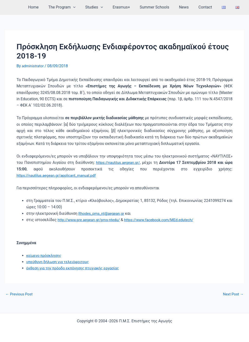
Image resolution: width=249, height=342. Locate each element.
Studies (107, 7)
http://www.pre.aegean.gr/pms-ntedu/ (90, 219)
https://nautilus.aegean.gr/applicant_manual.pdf (58, 175)
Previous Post (19, 294)
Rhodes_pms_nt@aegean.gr (102, 213)
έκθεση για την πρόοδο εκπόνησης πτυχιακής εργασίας (75, 268)
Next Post (233, 294)
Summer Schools (163, 7)
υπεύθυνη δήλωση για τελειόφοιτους (59, 261)
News (191, 7)
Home (50, 7)
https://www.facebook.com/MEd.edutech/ (164, 219)
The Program (76, 7)
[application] (87, 7)
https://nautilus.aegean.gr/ (118, 162)
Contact (210, 7)
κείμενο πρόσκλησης (44, 255)
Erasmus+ (132, 7)
